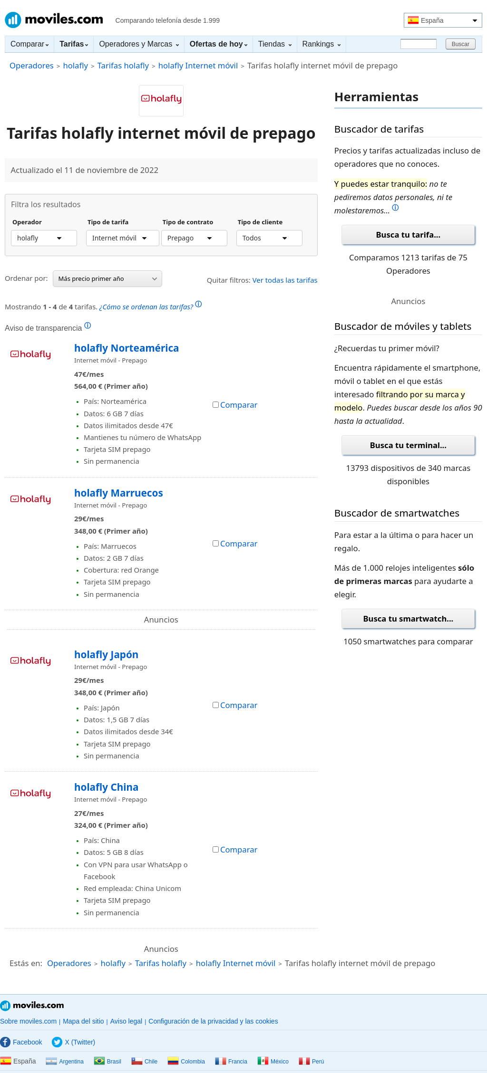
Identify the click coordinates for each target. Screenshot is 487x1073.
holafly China (106, 787)
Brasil (107, 1061)
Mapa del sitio (83, 1021)
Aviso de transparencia (48, 328)
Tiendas (275, 44)
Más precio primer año (107, 278)
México (273, 1061)
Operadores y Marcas (138, 44)
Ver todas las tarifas (285, 280)
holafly (75, 65)
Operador (27, 222)
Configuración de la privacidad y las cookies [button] (213, 1021)
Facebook (21, 1042)
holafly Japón (106, 654)
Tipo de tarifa (108, 222)
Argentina (64, 1061)
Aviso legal (126, 1021)
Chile (144, 1061)
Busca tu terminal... (408, 445)
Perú (311, 1061)
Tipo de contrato (188, 222)
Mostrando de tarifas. (103, 305)
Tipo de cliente (260, 222)
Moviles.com (54, 20)
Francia (231, 1061)
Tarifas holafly (123, 65)
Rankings (321, 44)
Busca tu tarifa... (408, 234)
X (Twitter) (73, 1042)
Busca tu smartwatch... (408, 618)
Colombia (186, 1061)
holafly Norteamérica (126, 347)
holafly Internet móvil (198, 65)
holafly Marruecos (118, 492)
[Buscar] (418, 44)
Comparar (29, 44)
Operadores (32, 65)
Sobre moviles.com (28, 1021)
